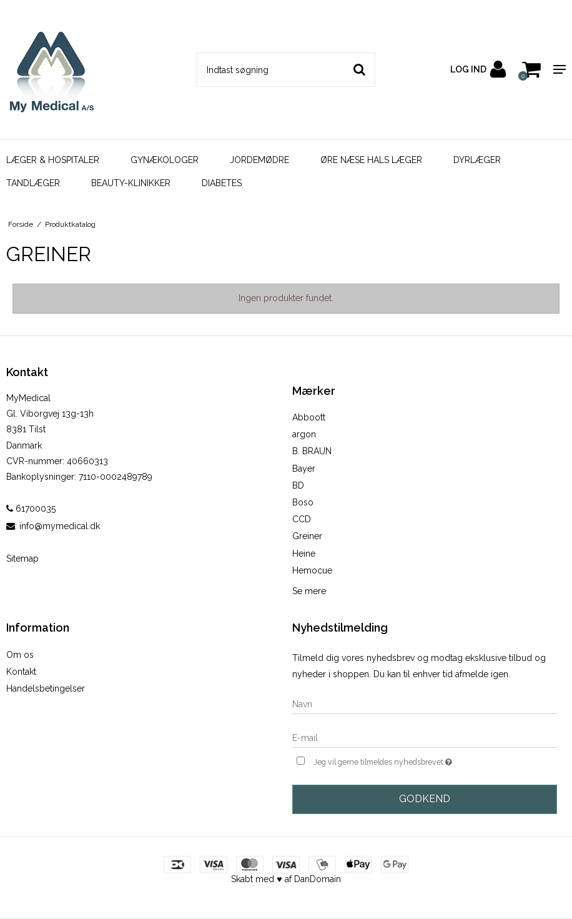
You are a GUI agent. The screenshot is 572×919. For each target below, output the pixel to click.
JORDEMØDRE (259, 160)
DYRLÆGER (477, 160)
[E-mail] (424, 737)
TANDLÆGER (33, 183)
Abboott (308, 417)
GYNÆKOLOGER (165, 160)
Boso (302, 502)
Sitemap (22, 559)
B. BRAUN (312, 451)
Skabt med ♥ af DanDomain (285, 879)
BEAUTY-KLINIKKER (130, 183)
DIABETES (222, 183)
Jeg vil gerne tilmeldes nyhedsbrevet (414, 760)
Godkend (424, 799)
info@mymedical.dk (59, 526)
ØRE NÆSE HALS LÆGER (371, 160)
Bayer (303, 469)
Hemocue (312, 570)
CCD (301, 519)
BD (298, 485)
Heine (303, 554)
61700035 (31, 509)
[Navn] (424, 703)
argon (304, 434)
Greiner (307, 536)
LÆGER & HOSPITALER (52, 160)
